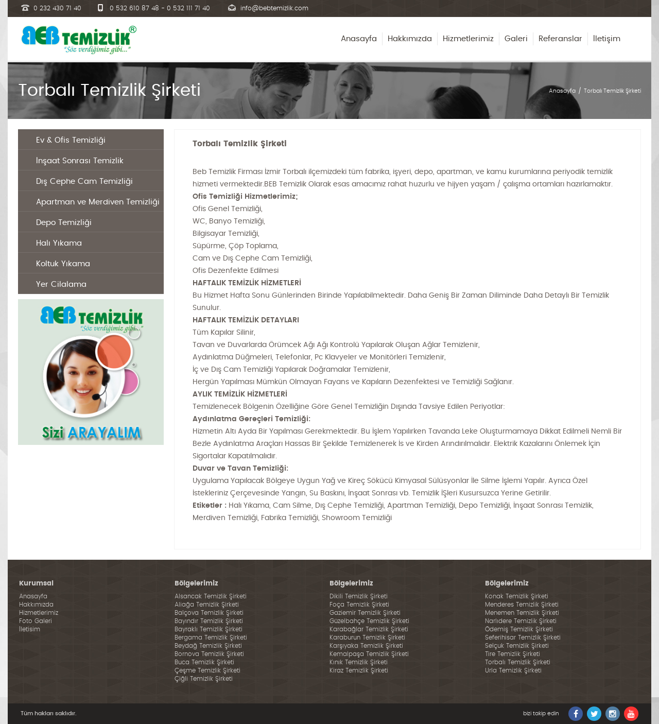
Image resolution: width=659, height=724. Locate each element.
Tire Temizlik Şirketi (512, 654)
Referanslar (560, 39)
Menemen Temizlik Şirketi (522, 613)
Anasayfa (359, 39)
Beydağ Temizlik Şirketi (208, 646)
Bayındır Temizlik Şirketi (209, 621)
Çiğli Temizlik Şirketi (204, 679)
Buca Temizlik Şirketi (204, 662)
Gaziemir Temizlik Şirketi (365, 613)
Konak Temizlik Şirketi (516, 596)
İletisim (29, 629)
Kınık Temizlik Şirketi (359, 662)
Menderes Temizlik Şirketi (522, 604)
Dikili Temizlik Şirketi (359, 596)
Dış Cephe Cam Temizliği (84, 181)
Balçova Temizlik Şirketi (209, 613)
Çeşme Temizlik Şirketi (207, 670)
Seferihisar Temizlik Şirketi (523, 637)
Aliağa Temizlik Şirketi (207, 604)
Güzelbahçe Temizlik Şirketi (369, 621)
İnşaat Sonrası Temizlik (80, 161)
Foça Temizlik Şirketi (359, 604)
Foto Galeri (35, 621)
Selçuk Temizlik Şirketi (517, 646)
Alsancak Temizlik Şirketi (211, 596)
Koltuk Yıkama (63, 264)
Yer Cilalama (61, 284)
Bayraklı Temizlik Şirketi (208, 629)
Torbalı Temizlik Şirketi (612, 91)
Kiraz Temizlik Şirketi (359, 670)
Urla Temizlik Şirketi (513, 670)
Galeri (516, 39)
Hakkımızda (410, 39)
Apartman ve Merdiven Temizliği (98, 202)
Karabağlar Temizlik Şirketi (369, 629)
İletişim (606, 39)
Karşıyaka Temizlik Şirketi (366, 646)
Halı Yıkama (59, 243)
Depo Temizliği (64, 223)
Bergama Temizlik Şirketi (211, 637)
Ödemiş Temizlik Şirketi (519, 629)
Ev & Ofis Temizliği (71, 140)
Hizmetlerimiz (468, 39)
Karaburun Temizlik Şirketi (367, 637)
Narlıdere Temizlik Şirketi (521, 621)
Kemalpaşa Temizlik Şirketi (369, 654)
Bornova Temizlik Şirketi (209, 654)
